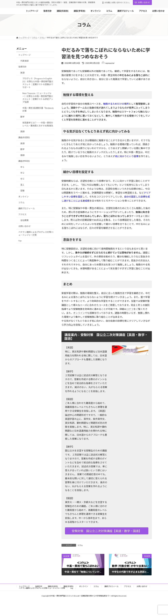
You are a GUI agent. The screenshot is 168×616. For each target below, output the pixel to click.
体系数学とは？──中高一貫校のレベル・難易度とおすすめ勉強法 (37, 124)
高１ (22, 185)
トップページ (24, 55)
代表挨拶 (24, 61)
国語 (22, 131)
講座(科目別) (24, 137)
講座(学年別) (24, 161)
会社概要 (24, 220)
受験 (22, 190)
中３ (22, 179)
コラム (80, 545)
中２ (22, 173)
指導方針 (22, 66)
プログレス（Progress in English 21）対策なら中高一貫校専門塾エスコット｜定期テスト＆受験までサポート (37, 83)
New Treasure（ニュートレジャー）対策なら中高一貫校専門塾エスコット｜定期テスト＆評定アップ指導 (37, 97)
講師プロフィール (26, 208)
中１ (22, 167)
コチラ (129, 309)
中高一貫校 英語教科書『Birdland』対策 (38, 109)
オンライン (79, 312)
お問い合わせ (142, 2)
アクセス (22, 214)
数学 (22, 116)
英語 (22, 72)
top (20, 240)
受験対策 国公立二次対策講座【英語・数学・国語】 (107, 531)
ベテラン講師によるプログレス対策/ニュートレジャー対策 (36, 233)
